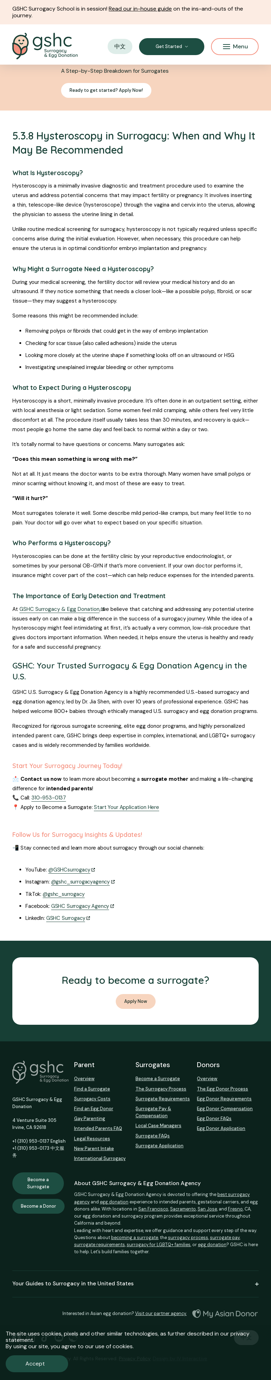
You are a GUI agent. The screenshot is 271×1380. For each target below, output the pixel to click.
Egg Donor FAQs (214, 1119)
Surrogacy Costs (92, 1099)
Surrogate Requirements (163, 1099)
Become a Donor (38, 1206)
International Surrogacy (100, 1158)
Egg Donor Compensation (225, 1109)
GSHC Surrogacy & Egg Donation (59, 609)
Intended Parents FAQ (98, 1128)
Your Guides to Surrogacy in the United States (135, 1283)
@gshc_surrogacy (64, 894)
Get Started (169, 46)
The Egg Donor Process (222, 1089)
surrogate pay (225, 1238)
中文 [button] (120, 46)
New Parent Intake (94, 1149)
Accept (35, 1363)
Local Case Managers (158, 1126)
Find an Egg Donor (93, 1109)
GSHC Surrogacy (65, 918)
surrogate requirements (99, 1245)
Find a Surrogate (92, 1089)
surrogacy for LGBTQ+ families (159, 1245)
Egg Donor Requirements (224, 1099)
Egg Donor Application (221, 1128)
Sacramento (183, 1209)
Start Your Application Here (126, 807)
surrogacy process (188, 1238)
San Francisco (153, 1209)
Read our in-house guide (140, 8)
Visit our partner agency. (161, 1313)
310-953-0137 (48, 797)
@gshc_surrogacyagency (80, 881)
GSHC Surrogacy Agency (80, 906)
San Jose (207, 1209)
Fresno (235, 1209)
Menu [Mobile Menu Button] (235, 46)
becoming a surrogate (134, 1238)
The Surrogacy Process (161, 1089)
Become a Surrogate (38, 1183)
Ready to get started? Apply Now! (106, 90)
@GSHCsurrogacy (69, 869)
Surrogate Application (159, 1146)
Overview (84, 1079)
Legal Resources (92, 1139)
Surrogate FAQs (153, 1136)
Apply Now (135, 1001)
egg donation (114, 1202)
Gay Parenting (89, 1119)
